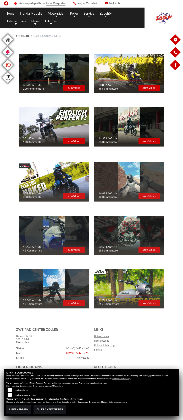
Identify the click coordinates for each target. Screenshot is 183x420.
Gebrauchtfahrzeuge (105, 345)
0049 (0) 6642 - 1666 (77, 348)
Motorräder (56, 13)
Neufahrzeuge (101, 340)
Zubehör (106, 13)
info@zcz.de (82, 357)
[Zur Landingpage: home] (8, 45)
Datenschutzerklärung (121, 378)
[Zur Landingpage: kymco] (8, 71)
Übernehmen (18, 409)
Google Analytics (21, 390)
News (35, 21)
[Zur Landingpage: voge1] (8, 83)
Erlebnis (51, 21)
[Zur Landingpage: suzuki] (8, 58)
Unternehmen (15, 21)
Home (9, 13)
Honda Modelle (31, 13)
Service (89, 13)
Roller (74, 13)
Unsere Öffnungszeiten (55, 3)
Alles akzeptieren (49, 409)
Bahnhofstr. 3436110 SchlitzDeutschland (24, 339)
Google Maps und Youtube (25, 395)
